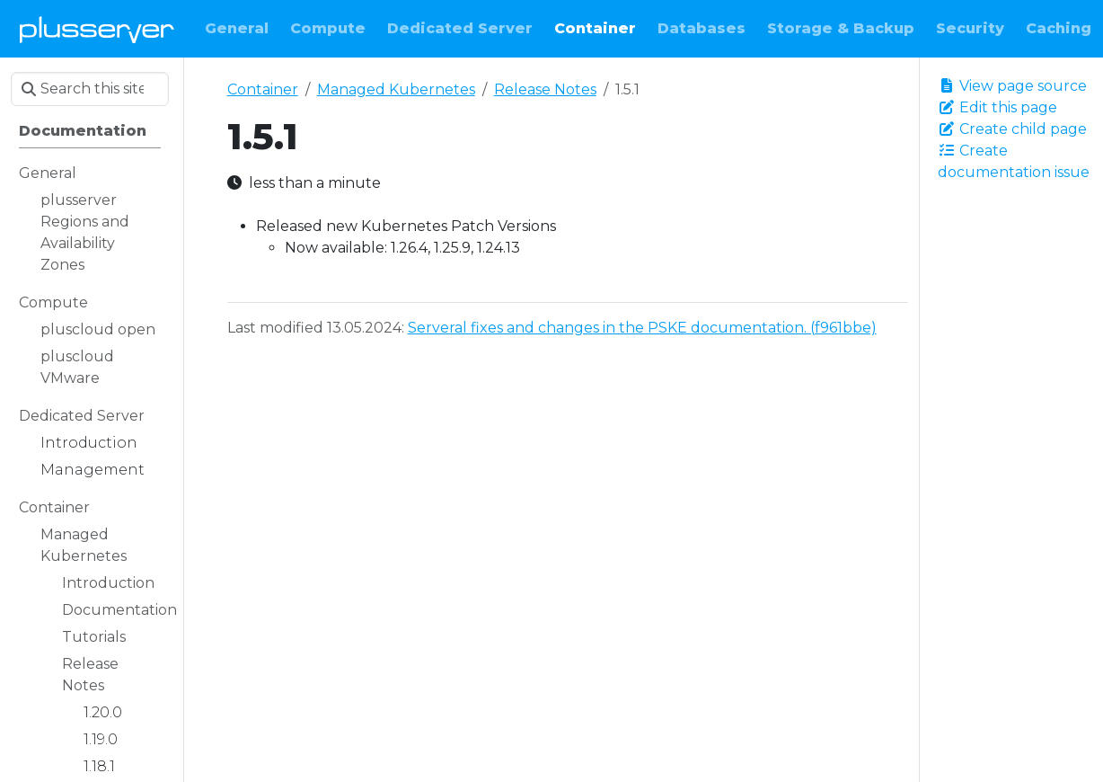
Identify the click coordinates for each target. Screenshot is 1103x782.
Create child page (1012, 129)
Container (262, 89)
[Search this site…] (90, 89)
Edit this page (997, 107)
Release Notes (545, 89)
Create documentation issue (1014, 161)
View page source (1012, 85)
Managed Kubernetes (396, 89)
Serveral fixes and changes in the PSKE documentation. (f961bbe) (642, 327)
